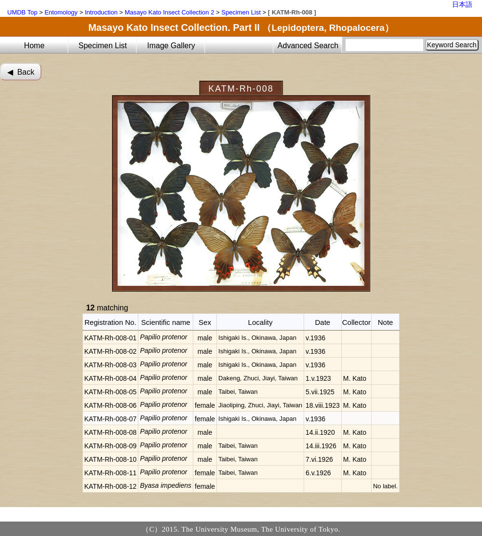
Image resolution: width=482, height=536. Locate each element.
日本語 (462, 4)
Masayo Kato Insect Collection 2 (169, 12)
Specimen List (241, 12)
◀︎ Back (20, 72)
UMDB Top (22, 12)
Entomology (61, 12)
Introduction (101, 12)
